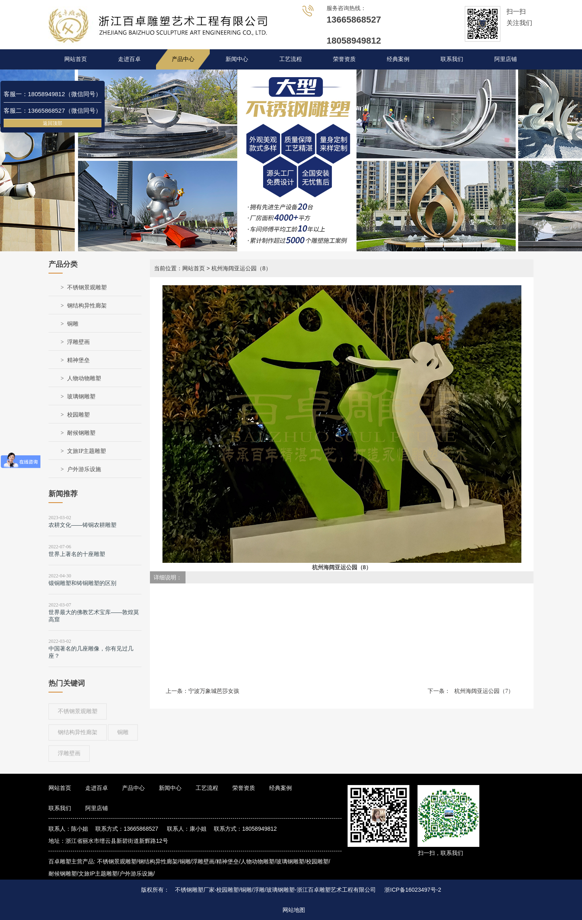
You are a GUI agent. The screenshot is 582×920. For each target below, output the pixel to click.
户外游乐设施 (84, 469)
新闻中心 (237, 59)
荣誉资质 (344, 59)
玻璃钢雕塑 (81, 397)
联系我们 (452, 59)
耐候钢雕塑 (81, 433)
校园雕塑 (78, 415)
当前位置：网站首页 (179, 268)
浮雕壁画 (78, 342)
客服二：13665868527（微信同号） (52, 110)
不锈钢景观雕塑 (87, 287)
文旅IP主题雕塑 (86, 451)
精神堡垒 (78, 360)
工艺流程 (290, 59)
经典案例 (398, 59)
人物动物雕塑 (84, 378)
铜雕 (72, 324)
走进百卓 (129, 59)
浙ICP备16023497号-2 (412, 889)
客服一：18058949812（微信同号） (52, 94)
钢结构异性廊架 (87, 306)
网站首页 (75, 59)
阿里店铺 (505, 59)
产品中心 (183, 59)
